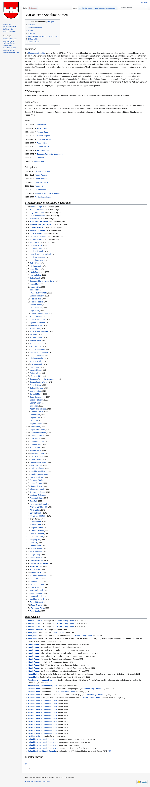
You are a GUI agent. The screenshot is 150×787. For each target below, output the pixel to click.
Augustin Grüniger (37, 213)
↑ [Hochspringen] (31, 768)
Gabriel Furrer (35, 546)
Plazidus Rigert (42, 132)
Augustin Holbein (36, 498)
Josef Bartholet (36, 552)
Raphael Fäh (35, 418)
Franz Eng (34, 421)
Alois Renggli (36, 346)
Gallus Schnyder (36, 388)
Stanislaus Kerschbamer (40, 474)
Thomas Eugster (43, 136)
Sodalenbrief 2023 (49, 745)
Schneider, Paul (34, 739)
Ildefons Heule (35, 340)
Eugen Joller (35, 578)
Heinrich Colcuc (37, 412)
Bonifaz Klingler (36, 513)
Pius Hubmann (36, 343)
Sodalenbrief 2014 (48, 727)
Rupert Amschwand (37, 430)
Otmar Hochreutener (38, 462)
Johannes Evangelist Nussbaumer (50, 154)
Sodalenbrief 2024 (49, 748)
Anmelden (144, 2)
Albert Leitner (35, 510)
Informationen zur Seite (11, 53)
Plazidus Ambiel (43, 147)
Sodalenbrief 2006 (48, 709)
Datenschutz (29, 781)
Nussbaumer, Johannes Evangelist (42, 680)
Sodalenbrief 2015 (48, 730)
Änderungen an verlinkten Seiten (9, 42)
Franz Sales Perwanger (39, 221)
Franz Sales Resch (37, 320)
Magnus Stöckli (36, 424)
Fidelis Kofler (36, 299)
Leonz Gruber (35, 403)
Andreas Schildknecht (38, 507)
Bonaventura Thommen (39, 331)
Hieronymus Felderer (43, 171)
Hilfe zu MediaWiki (9, 31)
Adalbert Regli (36, 207)
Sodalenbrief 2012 (48, 721)
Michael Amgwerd (37, 489)
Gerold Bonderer (36, 477)
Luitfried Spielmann (37, 227)
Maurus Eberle (35, 370)
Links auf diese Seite (10, 39)
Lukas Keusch (35, 522)
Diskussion (33, 8)
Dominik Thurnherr (37, 534)
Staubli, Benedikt (49, 751)
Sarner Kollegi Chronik (66, 621)
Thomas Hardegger (37, 492)
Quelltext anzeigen (86, 8)
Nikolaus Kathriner (37, 358)
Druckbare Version (9, 48)
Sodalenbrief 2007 (48, 712)
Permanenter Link (9, 50)
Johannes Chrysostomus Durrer (42, 281)
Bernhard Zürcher (37, 480)
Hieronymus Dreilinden (39, 352)
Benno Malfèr (36, 572)
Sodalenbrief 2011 (48, 718)
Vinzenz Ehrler (36, 465)
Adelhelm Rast (35, 445)
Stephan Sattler (37, 528)
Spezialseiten (7, 45)
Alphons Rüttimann (37, 323)
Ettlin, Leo (32, 633)
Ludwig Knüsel (35, 391)
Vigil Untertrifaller (36, 537)
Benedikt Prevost (36, 260)
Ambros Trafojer (36, 361)
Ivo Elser (33, 334)
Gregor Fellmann (36, 400)
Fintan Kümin (35, 415)
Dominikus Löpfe (37, 453)
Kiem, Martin (33, 674)
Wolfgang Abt (35, 540)
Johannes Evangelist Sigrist (41, 224)
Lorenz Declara (36, 483)
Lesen (75, 8)
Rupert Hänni (42, 143)
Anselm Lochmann (37, 442)
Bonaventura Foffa (37, 210)
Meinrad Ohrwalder (37, 230)
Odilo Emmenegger (37, 397)
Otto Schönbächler (38, 349)
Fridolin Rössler (37, 302)
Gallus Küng (35, 263)
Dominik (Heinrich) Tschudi (40, 254)
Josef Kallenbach (36, 590)
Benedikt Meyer (36, 394)
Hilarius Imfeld (35, 275)
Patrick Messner (37, 560)
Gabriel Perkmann (37, 296)
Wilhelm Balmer (36, 305)
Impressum (46, 781)
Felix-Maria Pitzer (37, 608)
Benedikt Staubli (36, 602)
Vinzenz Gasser (36, 239)
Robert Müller (35, 373)
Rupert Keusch (43, 128)
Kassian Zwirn (36, 486)
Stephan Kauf (36, 364)
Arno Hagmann (36, 593)
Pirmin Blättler (35, 385)
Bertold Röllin (35, 329)
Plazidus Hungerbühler (39, 575)
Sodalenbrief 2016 (48, 733)
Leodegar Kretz (36, 245)
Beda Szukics (38, 161)
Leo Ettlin (40, 158)
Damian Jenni (36, 581)
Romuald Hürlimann (38, 433)
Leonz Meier (35, 269)
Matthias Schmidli (37, 599)
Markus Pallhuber (37, 531)
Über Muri (37, 781)
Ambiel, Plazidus (35, 621)
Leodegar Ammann (37, 257)
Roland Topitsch (36, 558)
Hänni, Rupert (34, 644)
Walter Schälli (36, 459)
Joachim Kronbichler (38, 471)
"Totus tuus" (57, 633)
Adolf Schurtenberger (43, 197)
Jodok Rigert (35, 278)
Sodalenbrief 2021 (49, 739)
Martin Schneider (37, 584)
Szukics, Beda (34, 689)
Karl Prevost (35, 242)
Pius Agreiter (35, 569)
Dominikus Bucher (44, 139)
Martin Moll (34, 284)
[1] (109, 751)
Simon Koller (35, 448)
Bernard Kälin (36, 326)
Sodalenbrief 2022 (49, 742)
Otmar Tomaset (41, 179)
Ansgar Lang (35, 555)
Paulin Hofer (35, 427)
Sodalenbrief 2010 (48, 715)
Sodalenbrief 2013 (48, 724)
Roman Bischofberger (39, 314)
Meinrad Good (35, 525)
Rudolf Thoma (36, 549)
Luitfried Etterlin (37, 456)
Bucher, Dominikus (36, 630)
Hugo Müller (34, 311)
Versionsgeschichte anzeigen (105, 8)
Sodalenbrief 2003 (48, 701)
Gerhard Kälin (36, 376)
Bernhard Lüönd (36, 248)
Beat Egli (33, 501)
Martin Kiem (41, 125)
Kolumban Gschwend (38, 504)
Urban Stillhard (36, 596)
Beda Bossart (36, 272)
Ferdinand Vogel (36, 251)
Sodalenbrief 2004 (48, 704)
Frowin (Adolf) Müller (38, 516)
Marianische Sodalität (36, 53)
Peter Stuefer (35, 611)
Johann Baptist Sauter (39, 563)
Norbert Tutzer (35, 451)
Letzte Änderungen (9, 27)
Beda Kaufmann (36, 317)
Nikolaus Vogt (35, 266)
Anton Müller (35, 287)
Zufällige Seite (8, 29)
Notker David (35, 367)
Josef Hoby (34, 290)
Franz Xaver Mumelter (38, 293)
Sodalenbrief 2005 (48, 707)
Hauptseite (7, 24)
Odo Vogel (34, 406)
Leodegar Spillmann (38, 495)
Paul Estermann (43, 150)
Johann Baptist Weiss (38, 382)
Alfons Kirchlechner (37, 216)
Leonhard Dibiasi (37, 436)
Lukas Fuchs (35, 439)
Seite (25, 8)
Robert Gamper (36, 566)
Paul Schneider (36, 587)
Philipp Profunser (37, 468)
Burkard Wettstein (37, 355)
